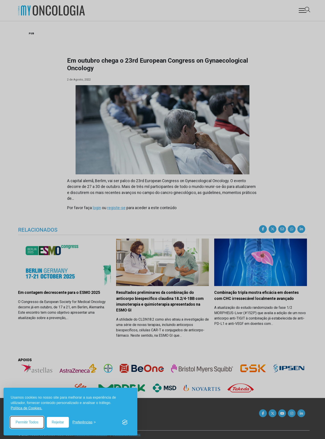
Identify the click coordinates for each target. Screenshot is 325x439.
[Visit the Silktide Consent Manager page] (124, 422)
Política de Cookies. (26, 408)
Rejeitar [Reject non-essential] (58, 422)
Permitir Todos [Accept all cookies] (27, 422)
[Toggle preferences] (84, 422)
